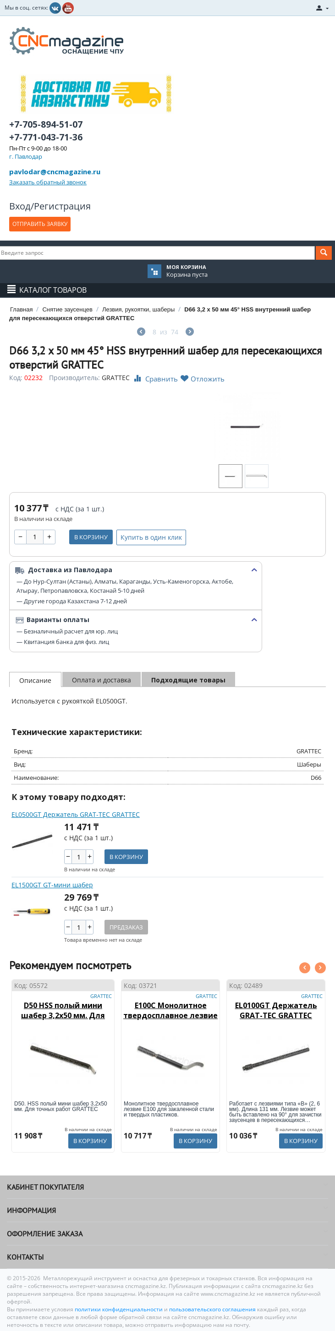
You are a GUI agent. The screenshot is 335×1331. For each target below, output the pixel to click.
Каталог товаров (53, 290)
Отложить (203, 378)
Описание (35, 680)
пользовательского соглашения (212, 1309)
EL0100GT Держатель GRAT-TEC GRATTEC (276, 1010)
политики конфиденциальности (119, 1309)
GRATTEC (116, 377)
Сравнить (155, 378)
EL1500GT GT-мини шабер (52, 884)
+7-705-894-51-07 (45, 124)
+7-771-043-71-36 (45, 137)
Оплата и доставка (101, 680)
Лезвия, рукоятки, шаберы (138, 309)
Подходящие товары (188, 680)
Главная (21, 309)
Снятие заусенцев (67, 309)
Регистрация (62, 206)
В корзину (91, 537)
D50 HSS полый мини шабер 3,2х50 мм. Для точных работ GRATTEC (63, 1015)
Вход (20, 206)
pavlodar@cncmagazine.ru (54, 171)
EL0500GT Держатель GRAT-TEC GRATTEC (75, 814)
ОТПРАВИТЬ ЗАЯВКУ (39, 224)
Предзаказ (126, 927)
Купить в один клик (151, 537)
